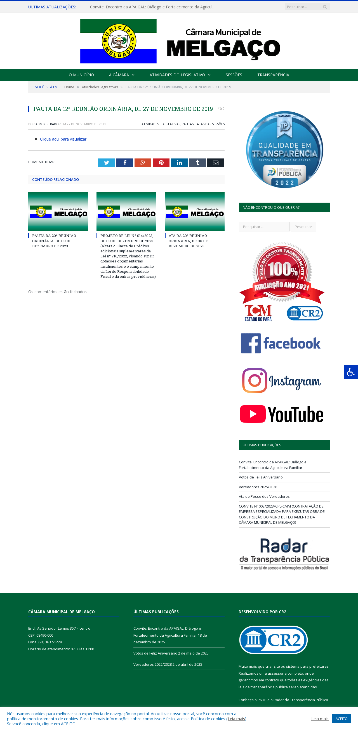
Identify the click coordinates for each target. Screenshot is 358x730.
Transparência (273, 74)
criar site (272, 666)
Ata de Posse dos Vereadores (264, 496)
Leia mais (236, 718)
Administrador (48, 124)
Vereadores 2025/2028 (258, 486)
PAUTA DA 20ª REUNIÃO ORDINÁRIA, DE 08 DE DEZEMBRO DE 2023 (54, 240)
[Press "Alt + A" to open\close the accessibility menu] (351, 372)
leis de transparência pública (263, 686)
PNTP (262, 699)
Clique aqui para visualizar (63, 139)
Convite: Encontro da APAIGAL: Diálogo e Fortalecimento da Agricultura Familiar (154, 7)
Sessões (234, 74)
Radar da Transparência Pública (301, 699)
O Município (81, 74)
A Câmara (119, 74)
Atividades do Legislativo (177, 74)
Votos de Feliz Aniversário (261, 477)
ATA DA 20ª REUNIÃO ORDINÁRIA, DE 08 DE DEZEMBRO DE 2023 (188, 240)
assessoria (277, 673)
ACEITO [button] (342, 718)
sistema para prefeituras (307, 666)
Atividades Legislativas (161, 124)
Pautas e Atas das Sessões (203, 124)
